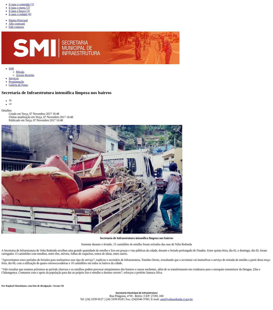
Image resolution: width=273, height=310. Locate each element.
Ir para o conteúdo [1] (21, 4)
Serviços (14, 78)
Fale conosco (16, 26)
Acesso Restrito (25, 75)
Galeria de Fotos (18, 84)
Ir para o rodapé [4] (20, 14)
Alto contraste (17, 23)
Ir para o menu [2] (19, 7)
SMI (11, 68)
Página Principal (18, 20)
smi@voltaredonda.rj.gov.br (176, 299)
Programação (16, 81)
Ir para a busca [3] (19, 11)
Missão (20, 71)
